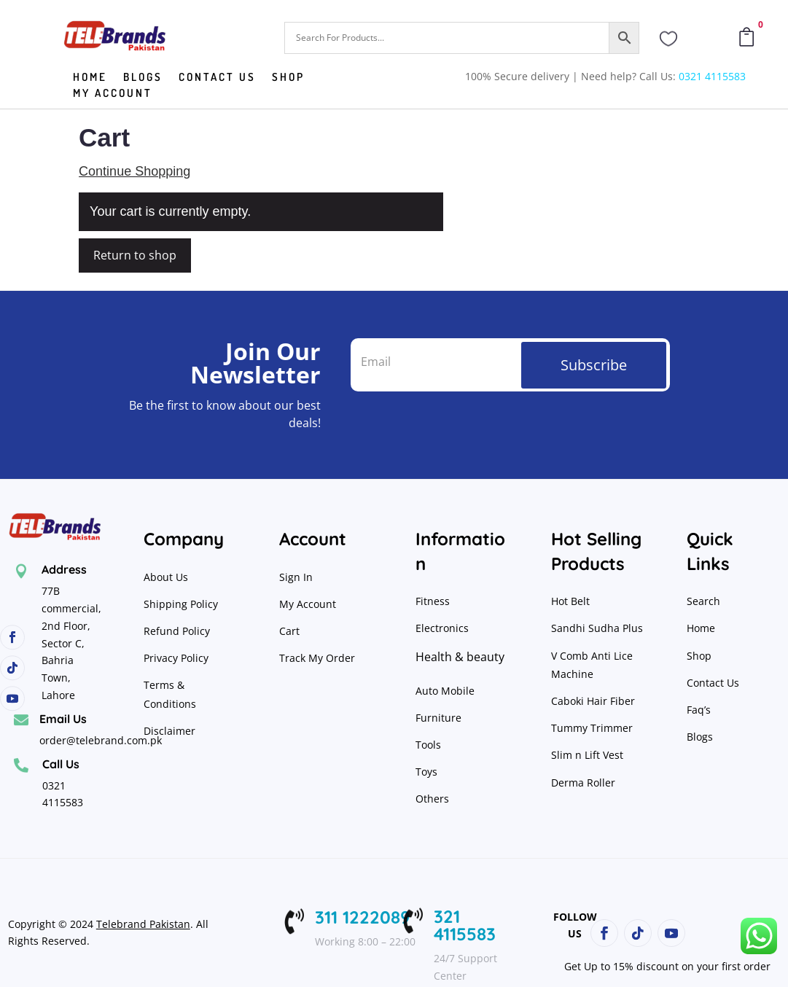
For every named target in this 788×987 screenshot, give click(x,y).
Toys (426, 772)
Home (90, 78)
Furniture (438, 718)
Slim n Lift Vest (587, 755)
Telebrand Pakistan (143, 924)
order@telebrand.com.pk (100, 740)
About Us (166, 577)
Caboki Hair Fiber (593, 701)
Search (703, 601)
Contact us (217, 78)
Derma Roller (583, 782)
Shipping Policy (181, 604)
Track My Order (317, 658)
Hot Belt (570, 601)
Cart (289, 631)
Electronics (442, 628)
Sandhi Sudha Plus (597, 628)
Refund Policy (178, 631)
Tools (428, 745)
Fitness (433, 601)
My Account (112, 94)
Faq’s (699, 710)
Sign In (296, 577)
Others (432, 798)
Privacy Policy (177, 658)
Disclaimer (169, 731)
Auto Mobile (445, 691)
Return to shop (134, 255)
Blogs (143, 78)
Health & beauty (460, 657)
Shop (288, 78)
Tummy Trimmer (592, 728)
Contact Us (713, 683)
